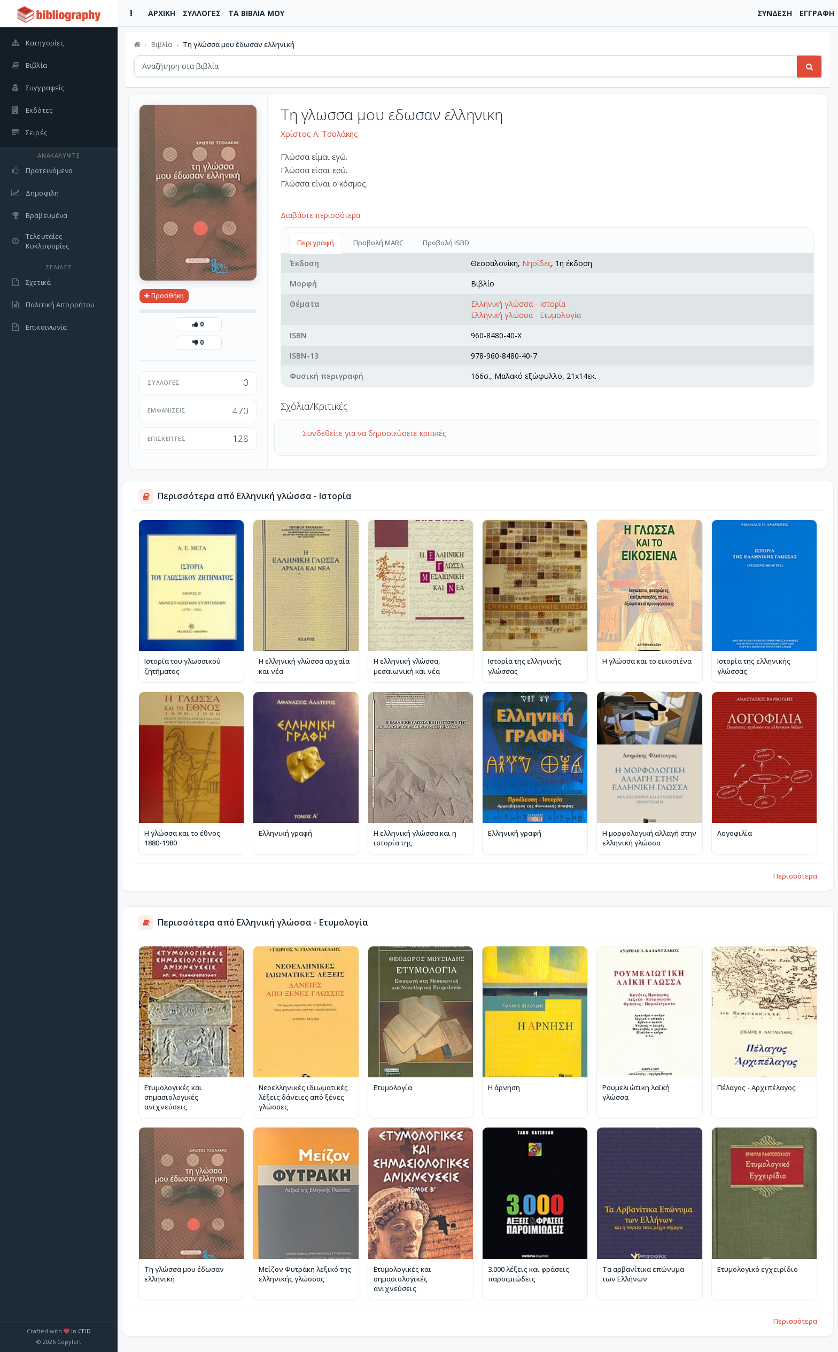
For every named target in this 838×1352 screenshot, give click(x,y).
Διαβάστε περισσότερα (320, 215)
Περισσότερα (795, 876)
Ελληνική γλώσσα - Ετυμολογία (526, 315)
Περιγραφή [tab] (315, 242)
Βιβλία (161, 44)
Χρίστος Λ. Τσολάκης (319, 133)
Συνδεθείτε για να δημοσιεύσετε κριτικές (374, 433)
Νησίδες (536, 263)
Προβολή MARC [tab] (378, 242)
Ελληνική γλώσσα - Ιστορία (518, 304)
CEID (84, 1331)
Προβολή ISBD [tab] (446, 242)
